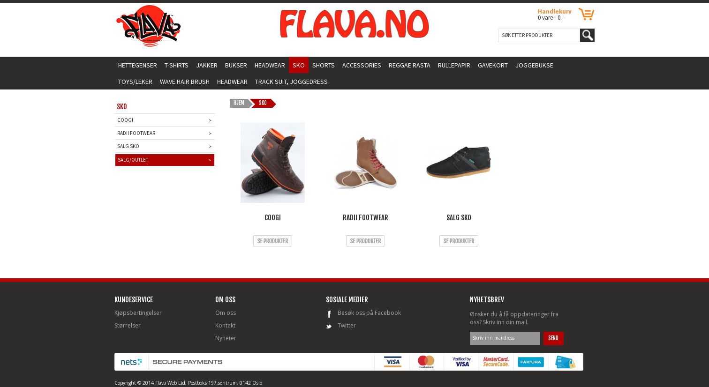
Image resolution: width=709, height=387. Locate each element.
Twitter (347, 325)
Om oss (225, 313)
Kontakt (225, 325)
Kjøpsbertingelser (138, 313)
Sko (263, 103)
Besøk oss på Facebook (369, 313)
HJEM (239, 103)
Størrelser (127, 325)
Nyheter (225, 338)
